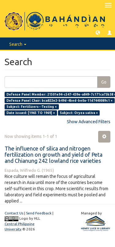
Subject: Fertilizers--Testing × (31, 106)
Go (103, 82)
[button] (97, 32)
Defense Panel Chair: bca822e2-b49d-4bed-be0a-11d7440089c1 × (59, 100)
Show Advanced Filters (88, 121)
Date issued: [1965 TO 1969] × (30, 113)
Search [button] (17, 44)
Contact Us (14, 213)
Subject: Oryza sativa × (79, 113)
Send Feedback (39, 213)
